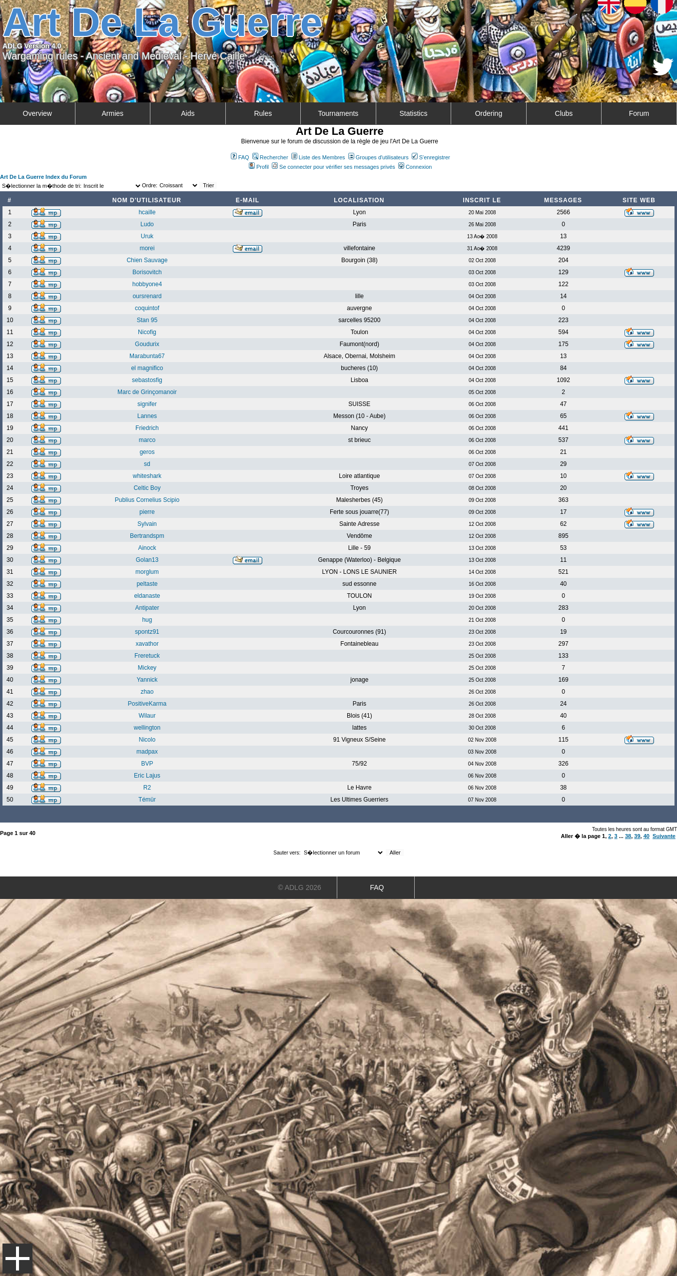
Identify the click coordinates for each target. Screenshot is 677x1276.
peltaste (146, 583)
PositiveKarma (147, 703)
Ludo (147, 224)
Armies (113, 113)
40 (647, 836)
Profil (259, 167)
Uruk (147, 236)
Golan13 (147, 559)
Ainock (147, 547)
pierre (147, 511)
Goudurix (147, 344)
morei (146, 248)
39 (637, 836)
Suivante (664, 836)
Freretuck (147, 655)
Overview (37, 113)
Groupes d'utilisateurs (378, 157)
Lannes (147, 416)
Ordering (488, 113)
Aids (187, 113)
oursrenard (146, 296)
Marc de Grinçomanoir (147, 392)
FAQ (240, 157)
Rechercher (270, 157)
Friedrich (147, 428)
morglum (147, 571)
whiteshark (147, 475)
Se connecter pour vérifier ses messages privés (333, 167)
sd (147, 463)
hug (147, 619)
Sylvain (147, 523)
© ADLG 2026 (299, 887)
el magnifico (147, 368)
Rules (263, 113)
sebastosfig (147, 380)
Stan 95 (147, 320)
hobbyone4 (147, 284)
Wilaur (146, 715)
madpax (147, 751)
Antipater (147, 607)
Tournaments (338, 113)
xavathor (146, 643)
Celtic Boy (146, 487)
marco (147, 439)
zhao (146, 691)
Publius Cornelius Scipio (147, 499)
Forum (639, 113)
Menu (17, 1259)
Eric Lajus (147, 775)
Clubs (564, 113)
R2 (147, 787)
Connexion (415, 167)
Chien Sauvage (146, 260)
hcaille (146, 212)
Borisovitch (147, 272)
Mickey (147, 667)
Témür (147, 799)
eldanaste (147, 595)
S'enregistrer (431, 157)
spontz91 (147, 631)
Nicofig (147, 332)
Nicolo (147, 739)
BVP (147, 763)
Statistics (413, 113)
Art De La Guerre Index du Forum (43, 177)
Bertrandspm (147, 535)
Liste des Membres (318, 157)
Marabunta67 (147, 356)
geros (146, 451)
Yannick (147, 679)
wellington (147, 727)
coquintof (147, 308)
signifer (147, 404)
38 (628, 836)
